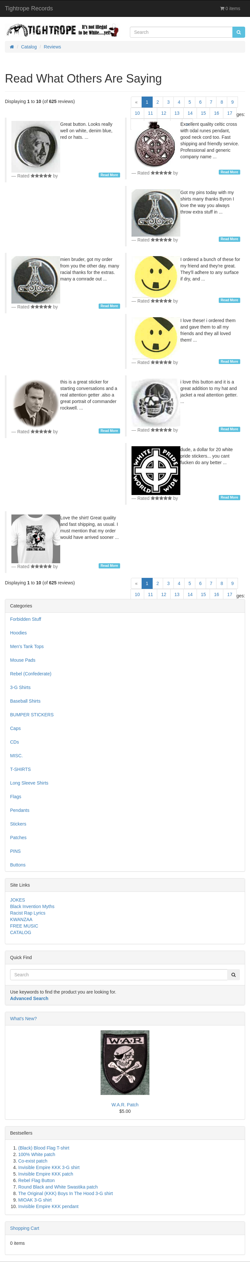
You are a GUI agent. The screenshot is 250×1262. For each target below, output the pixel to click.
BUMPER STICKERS (32, 714)
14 (190, 113)
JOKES (17, 900)
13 (177, 113)
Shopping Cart (24, 1228)
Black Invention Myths (32, 906)
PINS (15, 851)
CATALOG (20, 932)
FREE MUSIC (24, 926)
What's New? (23, 1018)
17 (229, 113)
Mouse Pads (22, 660)
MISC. (16, 755)
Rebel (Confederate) (30, 673)
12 (163, 113)
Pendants (19, 810)
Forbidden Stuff (25, 619)
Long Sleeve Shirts (29, 783)
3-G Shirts (20, 687)
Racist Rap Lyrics (27, 913)
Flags (15, 796)
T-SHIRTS (20, 769)
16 (216, 113)
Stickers (18, 823)
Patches (18, 837)
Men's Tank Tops (27, 646)
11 (150, 113)
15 (203, 113)
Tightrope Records (29, 8)
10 (137, 113)
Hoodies (18, 632)
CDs (14, 742)
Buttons (17, 864)
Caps (15, 728)
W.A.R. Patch (124, 1104)
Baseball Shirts (25, 701)
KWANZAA (21, 919)
